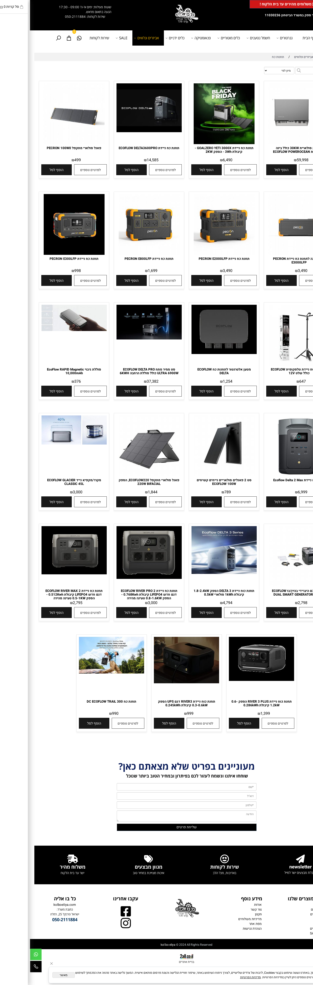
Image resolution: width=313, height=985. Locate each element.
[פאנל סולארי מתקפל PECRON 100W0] (44, 143)
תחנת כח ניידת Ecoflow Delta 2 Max (269, 480)
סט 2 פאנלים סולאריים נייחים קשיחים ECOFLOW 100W (194, 482)
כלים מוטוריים (199, 38)
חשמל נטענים (229, 38)
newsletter (270, 866)
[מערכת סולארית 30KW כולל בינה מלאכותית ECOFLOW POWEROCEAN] (269, 143)
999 (160, 714)
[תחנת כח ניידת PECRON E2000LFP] (194, 253)
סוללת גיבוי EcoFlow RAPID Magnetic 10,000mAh (44, 371)
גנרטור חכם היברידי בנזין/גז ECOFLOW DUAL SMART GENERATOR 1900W (269, 592)
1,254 (197, 381)
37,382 (122, 381)
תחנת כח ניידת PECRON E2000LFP (194, 258)
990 (85, 714)
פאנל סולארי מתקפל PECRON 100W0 (44, 148)
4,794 (197, 603)
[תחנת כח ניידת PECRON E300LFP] (44, 253)
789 (197, 492)
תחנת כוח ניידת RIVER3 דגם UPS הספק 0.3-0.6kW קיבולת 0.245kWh (156, 703)
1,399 (235, 714)
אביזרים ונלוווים (117, 38)
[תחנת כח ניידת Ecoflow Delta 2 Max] (269, 475)
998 (47, 271)
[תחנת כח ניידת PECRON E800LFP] (119, 253)
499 (47, 160)
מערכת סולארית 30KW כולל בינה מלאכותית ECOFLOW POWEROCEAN (269, 150)
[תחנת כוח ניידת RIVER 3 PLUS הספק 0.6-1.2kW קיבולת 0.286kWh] (231, 679)
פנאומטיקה (171, 38)
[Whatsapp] (49, 38)
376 (47, 381)
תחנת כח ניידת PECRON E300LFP (44, 258)
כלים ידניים (146, 38)
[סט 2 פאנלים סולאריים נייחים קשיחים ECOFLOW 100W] (194, 475)
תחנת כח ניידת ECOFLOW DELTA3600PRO (119, 148)
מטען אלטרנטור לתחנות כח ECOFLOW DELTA (194, 371)
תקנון (228, 914)
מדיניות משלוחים (220, 919)
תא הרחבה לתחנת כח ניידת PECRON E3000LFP (269, 260)
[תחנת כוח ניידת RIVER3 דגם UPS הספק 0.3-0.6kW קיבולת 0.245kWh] (156, 682)
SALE (92, 38)
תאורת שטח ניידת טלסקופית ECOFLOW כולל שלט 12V (269, 371)
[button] (251, 169)
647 (272, 381)
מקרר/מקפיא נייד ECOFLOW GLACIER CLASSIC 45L (44, 482)
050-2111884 (45, 16)
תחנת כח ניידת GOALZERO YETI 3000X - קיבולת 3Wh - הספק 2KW (194, 150)
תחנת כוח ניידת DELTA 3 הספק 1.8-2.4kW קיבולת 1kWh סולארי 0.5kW (194, 592)
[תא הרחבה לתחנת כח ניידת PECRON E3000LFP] (269, 253)
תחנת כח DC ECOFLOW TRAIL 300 (81, 701)
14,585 (122, 160)
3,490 (272, 271)
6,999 (272, 492)
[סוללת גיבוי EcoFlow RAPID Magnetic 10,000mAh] (44, 330)
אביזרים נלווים (290, 928)
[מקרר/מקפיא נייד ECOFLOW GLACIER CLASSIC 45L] (44, 443)
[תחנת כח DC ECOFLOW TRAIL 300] (81, 672)
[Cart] (39, 38)
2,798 (272, 603)
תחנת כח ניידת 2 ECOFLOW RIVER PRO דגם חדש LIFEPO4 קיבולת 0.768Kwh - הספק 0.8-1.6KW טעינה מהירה (119, 594)
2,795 (47, 603)
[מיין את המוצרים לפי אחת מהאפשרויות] (249, 70)
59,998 (272, 160)
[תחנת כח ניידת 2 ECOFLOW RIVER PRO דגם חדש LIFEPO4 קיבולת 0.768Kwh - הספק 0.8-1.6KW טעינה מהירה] (119, 577)
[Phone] (5, 967)
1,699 (122, 271)
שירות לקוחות (69, 37)
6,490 (197, 160)
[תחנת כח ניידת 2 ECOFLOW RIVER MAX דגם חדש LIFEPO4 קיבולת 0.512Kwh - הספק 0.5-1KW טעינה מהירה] (44, 573)
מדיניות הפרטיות (220, 977)
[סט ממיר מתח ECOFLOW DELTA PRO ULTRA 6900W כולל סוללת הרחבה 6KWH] (119, 338)
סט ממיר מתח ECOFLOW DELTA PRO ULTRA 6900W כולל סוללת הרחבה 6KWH (119, 371)
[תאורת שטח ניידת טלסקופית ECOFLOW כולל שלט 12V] (269, 364)
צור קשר (226, 909)
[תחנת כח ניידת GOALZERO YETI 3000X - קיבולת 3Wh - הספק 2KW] (194, 143)
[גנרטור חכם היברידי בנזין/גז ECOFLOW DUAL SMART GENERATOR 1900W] (269, 585)
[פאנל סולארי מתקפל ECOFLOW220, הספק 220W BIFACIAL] (119, 475)
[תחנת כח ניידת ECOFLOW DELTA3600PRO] (119, 131)
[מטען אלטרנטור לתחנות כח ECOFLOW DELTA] (194, 353)
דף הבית (279, 37)
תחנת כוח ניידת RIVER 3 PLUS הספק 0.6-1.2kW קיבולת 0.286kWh (231, 703)
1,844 (122, 492)
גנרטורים (255, 38)
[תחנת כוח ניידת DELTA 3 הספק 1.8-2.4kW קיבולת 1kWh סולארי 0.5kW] (194, 572)
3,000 (47, 492)
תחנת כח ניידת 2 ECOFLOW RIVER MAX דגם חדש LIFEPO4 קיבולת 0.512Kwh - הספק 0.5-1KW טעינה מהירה (44, 594)
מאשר (34, 975)
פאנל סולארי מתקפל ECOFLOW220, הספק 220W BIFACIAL (119, 482)
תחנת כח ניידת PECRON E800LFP (119, 258)
